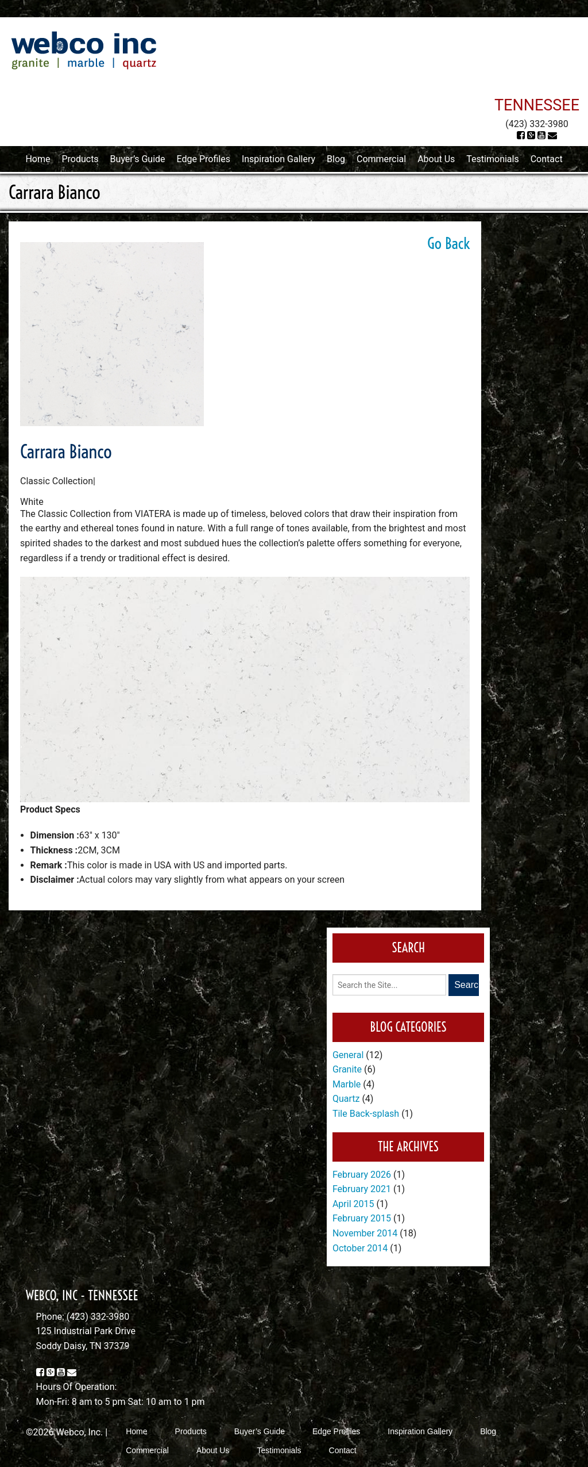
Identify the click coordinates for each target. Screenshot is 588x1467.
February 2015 (361, 1218)
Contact (547, 159)
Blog (336, 159)
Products (79, 159)
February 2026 (361, 1174)
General (347, 1055)
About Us (436, 159)
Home (37, 159)
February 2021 (361, 1188)
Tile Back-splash (365, 1113)
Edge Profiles (203, 159)
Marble (346, 1084)
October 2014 (360, 1248)
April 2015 (353, 1203)
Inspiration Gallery (278, 159)
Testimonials (492, 159)
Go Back (448, 243)
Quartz (346, 1098)
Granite (347, 1069)
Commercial (381, 159)
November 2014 (364, 1233)
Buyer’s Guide (137, 159)
